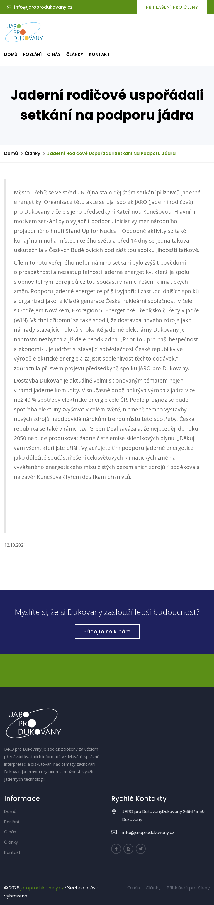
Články (74, 54)
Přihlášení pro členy (172, 7)
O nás (54, 54)
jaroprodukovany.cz (42, 888)
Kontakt (99, 54)
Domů (10, 54)
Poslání (32, 54)
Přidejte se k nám (107, 631)
